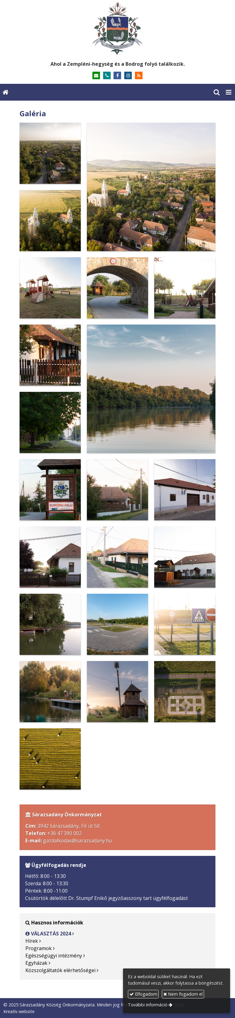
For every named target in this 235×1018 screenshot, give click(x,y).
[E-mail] (96, 75)
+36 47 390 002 (64, 833)
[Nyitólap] (117, 28)
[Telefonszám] (107, 75)
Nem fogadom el (183, 994)
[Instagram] (128, 75)
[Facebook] (117, 75)
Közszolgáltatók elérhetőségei (60, 970)
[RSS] (138, 75)
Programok (38, 948)
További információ (147, 1005)
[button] (228, 92)
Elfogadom (143, 994)
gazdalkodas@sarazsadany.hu (77, 840)
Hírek (31, 941)
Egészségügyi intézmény (53, 955)
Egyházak (36, 963)
